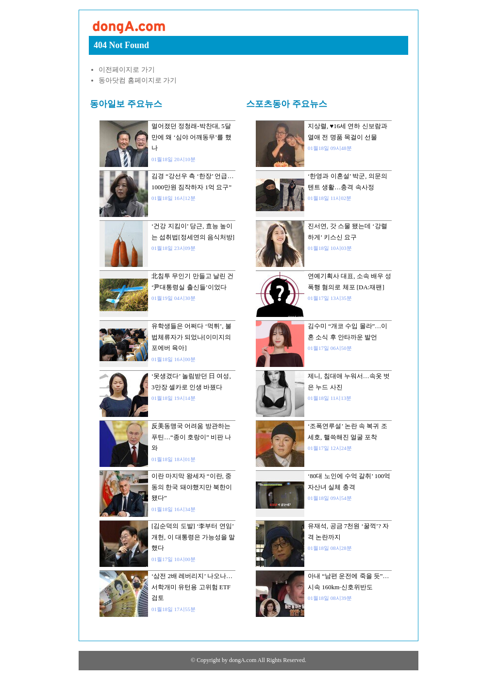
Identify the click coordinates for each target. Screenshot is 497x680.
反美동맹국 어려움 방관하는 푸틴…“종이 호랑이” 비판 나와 (191, 436)
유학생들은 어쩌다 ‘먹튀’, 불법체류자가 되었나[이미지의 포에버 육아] (191, 336)
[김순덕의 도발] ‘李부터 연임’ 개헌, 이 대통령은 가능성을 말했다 (193, 536)
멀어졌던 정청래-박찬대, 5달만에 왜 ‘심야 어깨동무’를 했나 (191, 136)
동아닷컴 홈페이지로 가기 (138, 80)
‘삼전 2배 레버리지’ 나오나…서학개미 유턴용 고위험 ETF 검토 (191, 586)
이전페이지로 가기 (127, 69)
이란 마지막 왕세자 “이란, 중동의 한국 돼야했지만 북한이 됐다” (191, 486)
